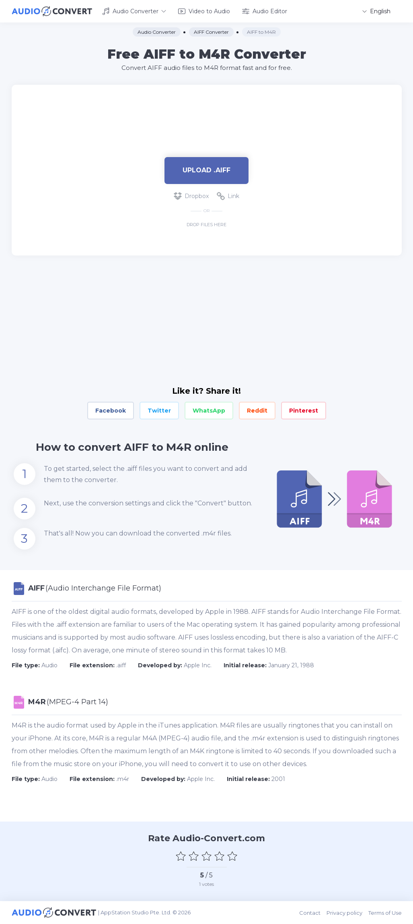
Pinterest (303, 410)
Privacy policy (344, 913)
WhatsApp (209, 410)
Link (228, 196)
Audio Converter (134, 11)
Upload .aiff (206, 170)
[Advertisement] (206, 111)
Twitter (159, 410)
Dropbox (191, 196)
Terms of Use (385, 913)
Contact (310, 913)
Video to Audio (204, 11)
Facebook (110, 410)
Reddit (257, 410)
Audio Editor (264, 11)
